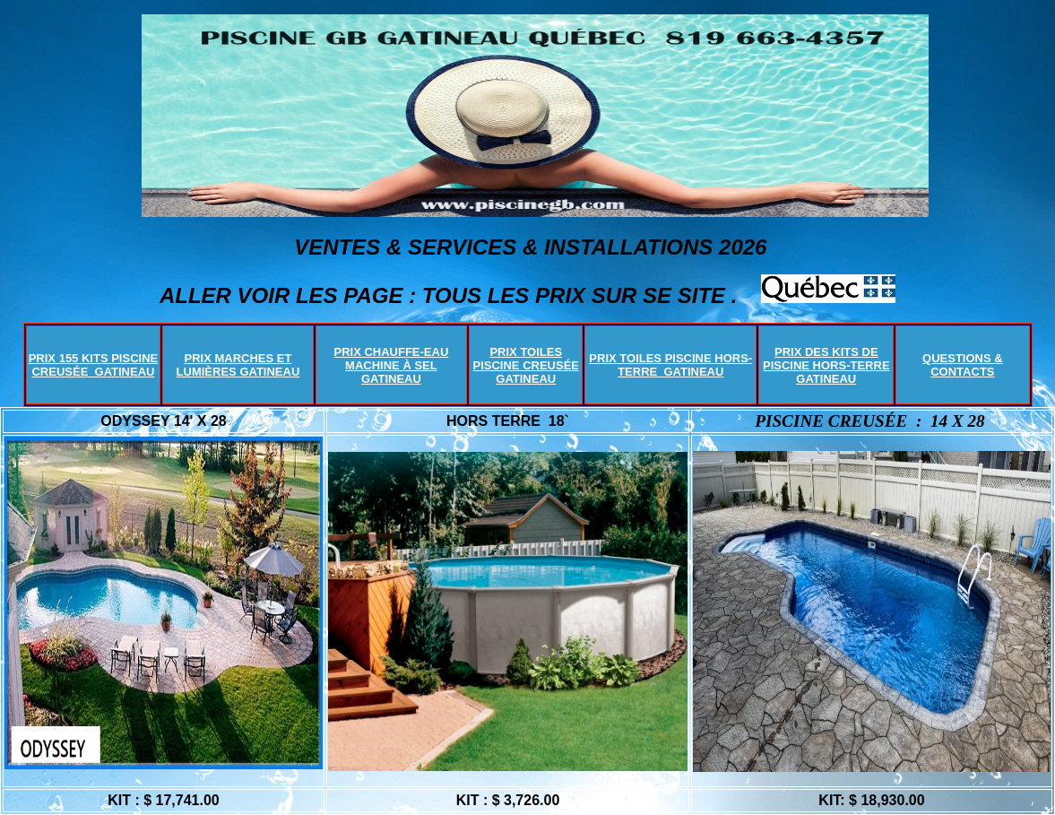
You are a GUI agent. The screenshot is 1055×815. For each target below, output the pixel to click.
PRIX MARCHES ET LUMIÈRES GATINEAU (238, 364)
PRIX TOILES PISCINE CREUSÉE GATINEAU (526, 365)
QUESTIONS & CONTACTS (962, 364)
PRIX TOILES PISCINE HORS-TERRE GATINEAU (670, 364)
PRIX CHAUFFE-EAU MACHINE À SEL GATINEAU (390, 365)
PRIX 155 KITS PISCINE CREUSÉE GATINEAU (94, 364)
